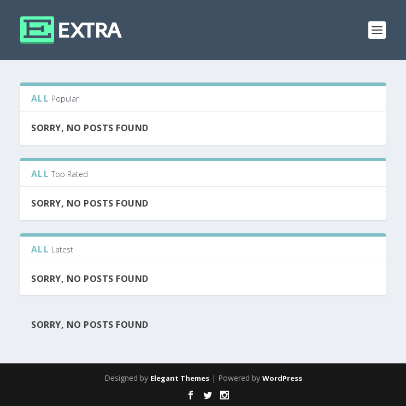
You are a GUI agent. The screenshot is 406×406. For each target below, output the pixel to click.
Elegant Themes (179, 378)
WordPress (282, 378)
